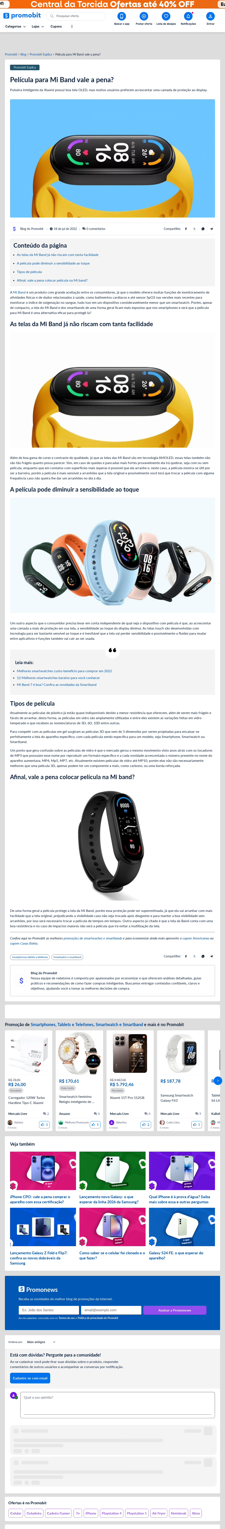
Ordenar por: (15, 1326)
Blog (23, 39)
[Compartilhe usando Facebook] (186, 213)
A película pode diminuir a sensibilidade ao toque (54, 248)
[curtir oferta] (44, 1109)
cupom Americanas (196, 923)
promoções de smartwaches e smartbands (93, 923)
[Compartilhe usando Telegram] (211, 213)
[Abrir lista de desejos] (166, 19)
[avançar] (218, 1065)
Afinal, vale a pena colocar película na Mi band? (52, 265)
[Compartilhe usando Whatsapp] (203, 213)
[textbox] (117, 1387)
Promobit (11, 39)
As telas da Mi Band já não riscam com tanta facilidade (57, 239)
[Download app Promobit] (122, 19)
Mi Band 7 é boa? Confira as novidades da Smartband (56, 669)
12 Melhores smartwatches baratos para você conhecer (58, 662)
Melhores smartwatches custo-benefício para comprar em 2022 (64, 655)
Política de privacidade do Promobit (98, 1302)
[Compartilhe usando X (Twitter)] (194, 213)
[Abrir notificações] (188, 19)
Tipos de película (30, 256)
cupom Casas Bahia (23, 928)
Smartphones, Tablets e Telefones (62, 1009)
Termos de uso (66, 1302)
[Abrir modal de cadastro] (210, 19)
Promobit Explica (41, 39)
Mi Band (19, 277)
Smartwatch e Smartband (119, 1009)
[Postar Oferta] (144, 19)
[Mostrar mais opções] (72, 26)
